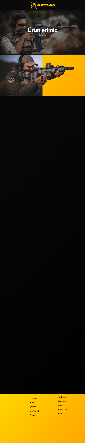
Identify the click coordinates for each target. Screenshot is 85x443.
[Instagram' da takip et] (42, 421)
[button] (3, 5)
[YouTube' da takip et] (45, 421)
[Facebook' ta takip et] (40, 421)
